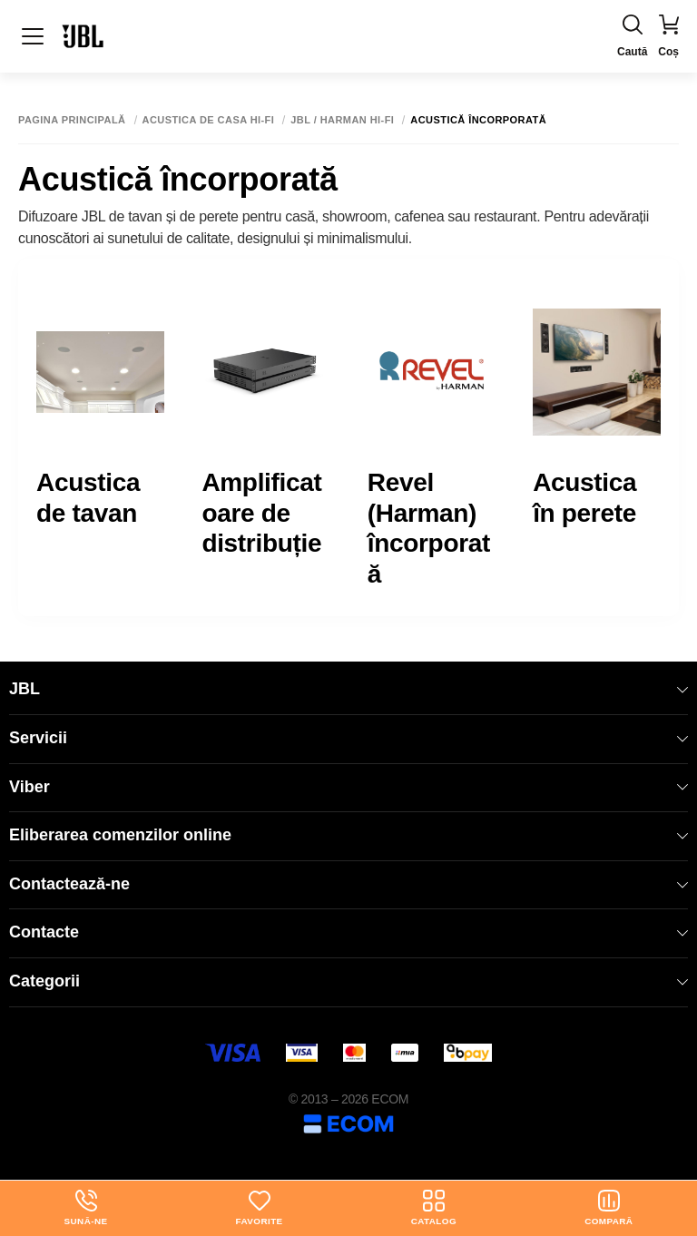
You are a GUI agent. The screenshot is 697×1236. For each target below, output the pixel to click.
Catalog (433, 1208)
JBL (348, 689)
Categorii (348, 981)
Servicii (348, 738)
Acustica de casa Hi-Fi (208, 120)
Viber (348, 787)
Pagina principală (72, 120)
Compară (608, 1208)
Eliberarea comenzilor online (348, 835)
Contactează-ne (348, 884)
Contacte (348, 932)
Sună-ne (85, 1208)
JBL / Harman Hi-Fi (342, 120)
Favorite (258, 1208)
